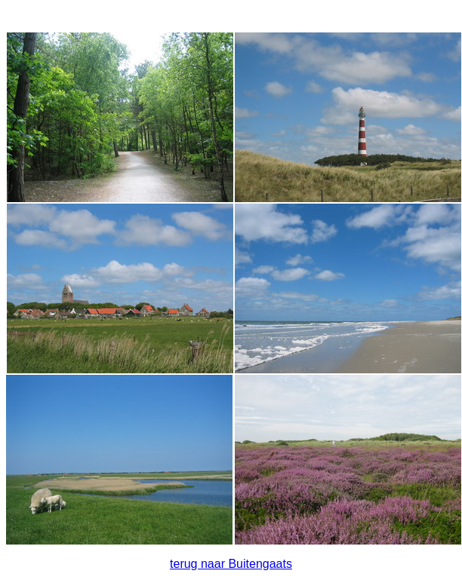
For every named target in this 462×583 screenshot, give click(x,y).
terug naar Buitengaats (231, 563)
